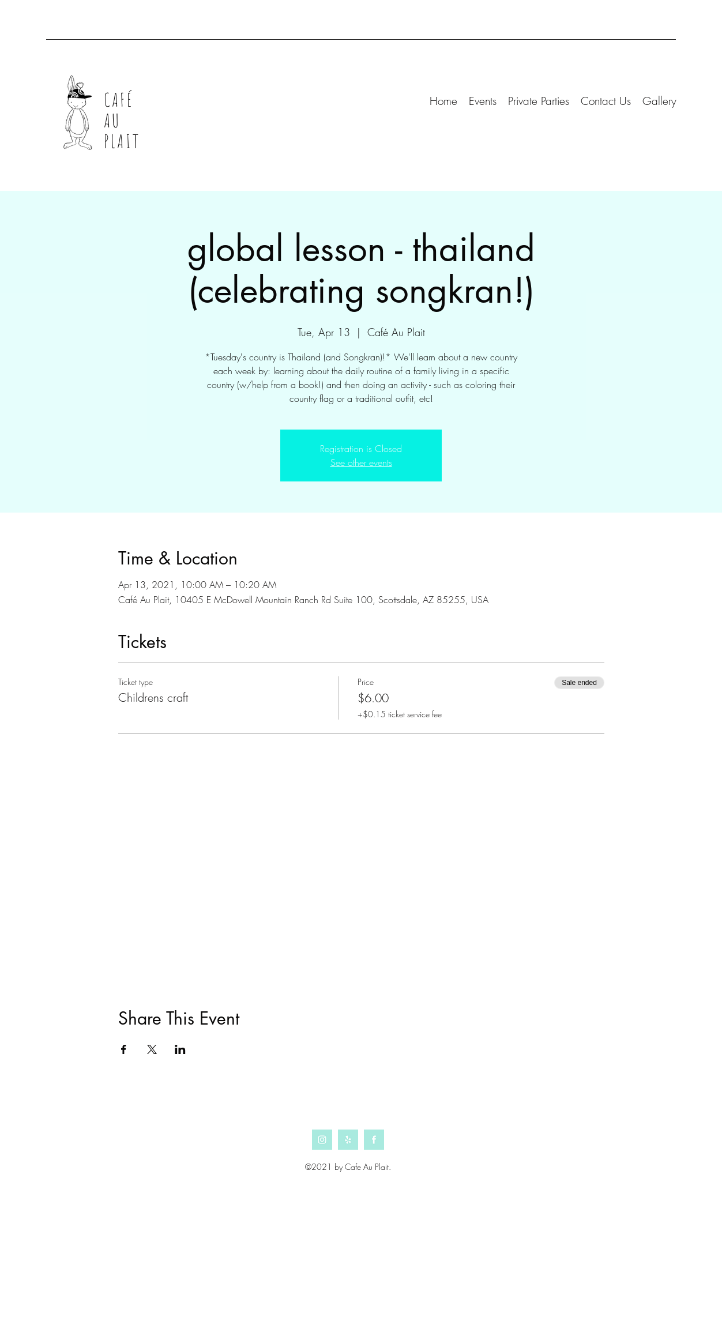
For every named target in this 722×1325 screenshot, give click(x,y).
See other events (361, 462)
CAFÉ (118, 99)
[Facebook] (374, 1140)
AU (112, 120)
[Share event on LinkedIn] (180, 1049)
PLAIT (122, 141)
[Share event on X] (151, 1049)
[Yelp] (348, 1140)
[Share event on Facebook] (123, 1049)
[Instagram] (322, 1140)
